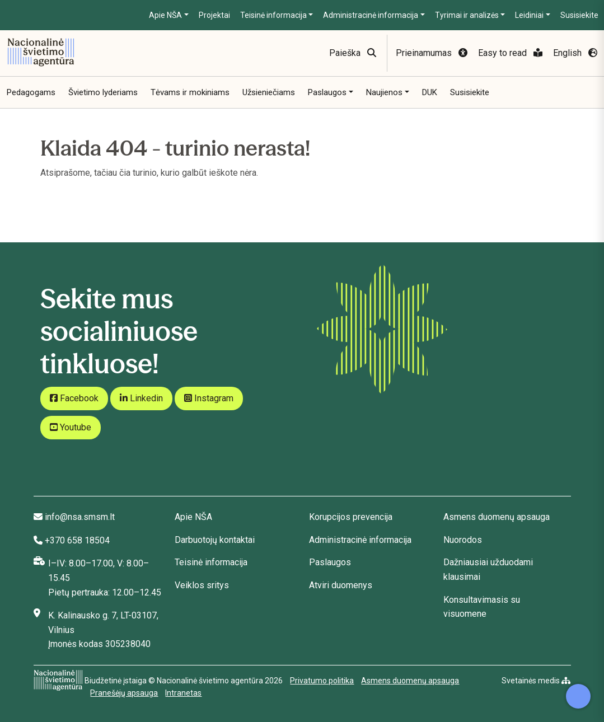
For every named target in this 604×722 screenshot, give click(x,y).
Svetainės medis (536, 680)
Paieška (352, 53)
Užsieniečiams (268, 92)
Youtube (70, 427)
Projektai (214, 15)
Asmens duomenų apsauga (496, 517)
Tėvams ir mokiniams (190, 92)
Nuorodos (462, 540)
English (575, 53)
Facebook (74, 398)
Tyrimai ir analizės (467, 15)
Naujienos (384, 92)
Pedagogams (31, 92)
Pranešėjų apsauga (124, 692)
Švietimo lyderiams (103, 92)
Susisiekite (579, 15)
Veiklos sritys (202, 585)
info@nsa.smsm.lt (80, 517)
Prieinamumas (431, 53)
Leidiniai (529, 15)
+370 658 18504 (77, 540)
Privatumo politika (322, 680)
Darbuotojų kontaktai (215, 540)
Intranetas (183, 692)
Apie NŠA (165, 15)
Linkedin (141, 398)
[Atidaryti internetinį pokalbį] (578, 696)
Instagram (208, 398)
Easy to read (510, 53)
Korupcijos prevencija (350, 517)
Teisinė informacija (273, 15)
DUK (429, 92)
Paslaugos (327, 92)
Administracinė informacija (370, 15)
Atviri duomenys (340, 585)
